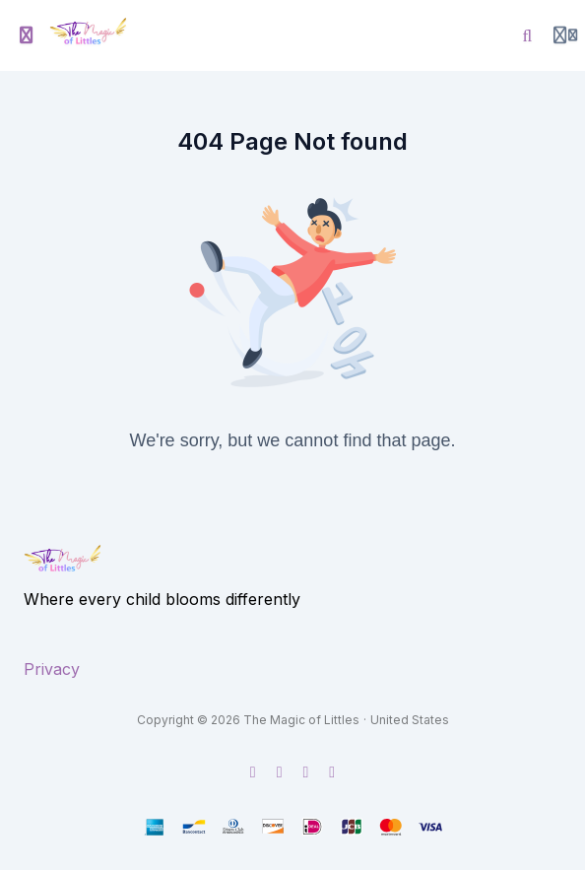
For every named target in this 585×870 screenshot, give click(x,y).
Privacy (52, 669)
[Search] (528, 35)
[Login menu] (565, 35)
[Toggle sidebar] (26, 35)
